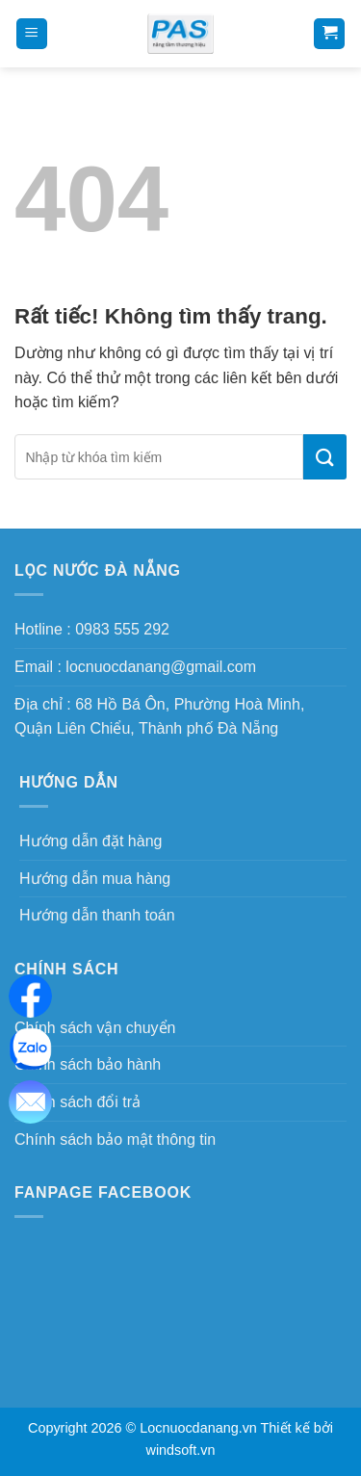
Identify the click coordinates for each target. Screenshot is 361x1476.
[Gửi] (325, 456)
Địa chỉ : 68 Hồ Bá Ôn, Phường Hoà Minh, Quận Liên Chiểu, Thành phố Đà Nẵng (159, 717)
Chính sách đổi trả (77, 1102)
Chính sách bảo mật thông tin (115, 1139)
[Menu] (31, 34)
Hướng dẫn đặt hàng (90, 841)
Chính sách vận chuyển (94, 1028)
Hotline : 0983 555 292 (91, 629)
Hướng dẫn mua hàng (94, 878)
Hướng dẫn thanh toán (97, 915)
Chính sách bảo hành (87, 1064)
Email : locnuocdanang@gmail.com (135, 667)
